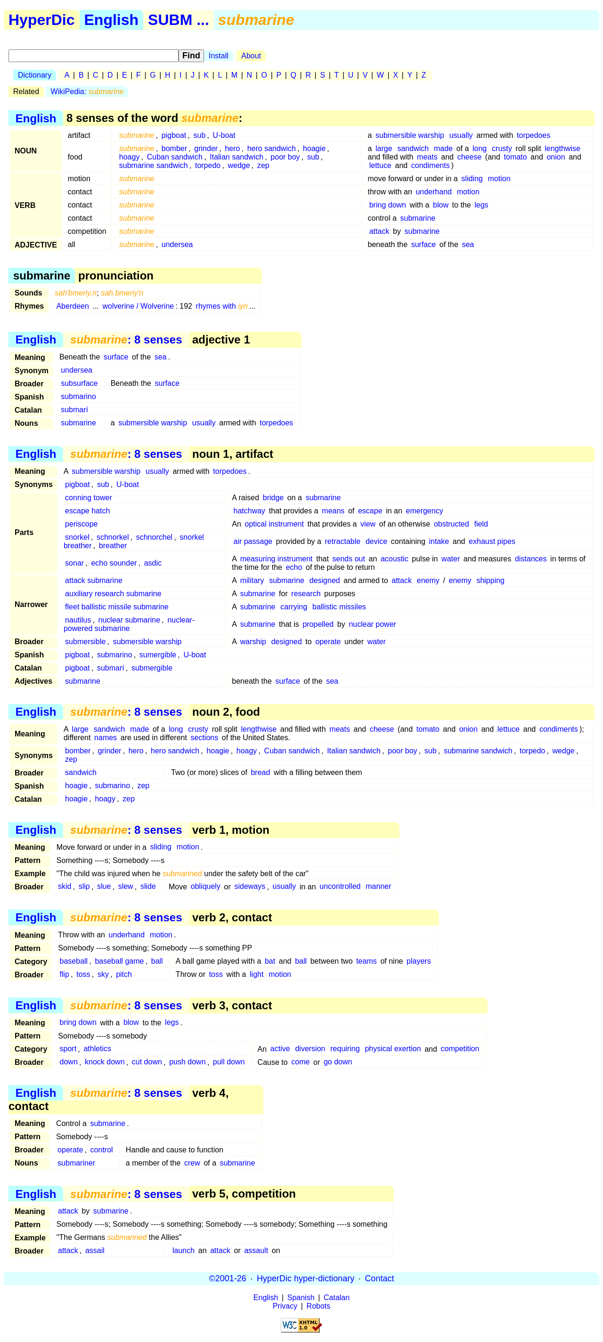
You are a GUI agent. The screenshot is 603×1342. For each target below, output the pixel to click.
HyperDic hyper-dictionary (305, 1278)
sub (200, 135)
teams (366, 961)
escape (370, 511)
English (111, 19)
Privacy (285, 1306)
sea (468, 244)
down (69, 1062)
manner (378, 887)
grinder (206, 148)
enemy (428, 580)
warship (253, 642)
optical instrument (274, 524)
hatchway (249, 511)
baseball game (119, 961)
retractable (343, 541)
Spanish (301, 1298)
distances (531, 559)
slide (148, 887)
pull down (229, 1062)
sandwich (413, 148)
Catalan (337, 1298)
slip (84, 887)
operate (328, 642)
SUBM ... (178, 19)
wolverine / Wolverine (138, 306)
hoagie (314, 148)
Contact (379, 1278)
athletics (97, 1049)
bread (260, 772)
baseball (74, 961)
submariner (76, 1163)
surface (423, 244)
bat (270, 961)
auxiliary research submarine (113, 594)
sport (68, 1049)
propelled (318, 624)
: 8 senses (126, 339)
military (252, 580)
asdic (153, 563)
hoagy (129, 157)
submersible (85, 642)
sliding (471, 179)
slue (104, 887)
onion (555, 157)
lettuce (380, 165)
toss (83, 974)
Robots (319, 1306)
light (256, 974)
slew (125, 887)
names (105, 738)
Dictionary (34, 75)
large (383, 148)
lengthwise (562, 148)
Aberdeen (72, 306)
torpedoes (533, 135)
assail (95, 1250)
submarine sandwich (153, 165)
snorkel (77, 537)
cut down (147, 1062)
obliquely (205, 887)
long (480, 148)
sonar (74, 563)
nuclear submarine (129, 620)
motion (499, 179)
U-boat (224, 135)
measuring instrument (276, 559)
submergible (151, 668)
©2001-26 (227, 1278)
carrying (293, 607)
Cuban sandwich (175, 157)
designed (325, 580)
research (305, 594)
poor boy (285, 157)
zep (263, 165)
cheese (469, 157)
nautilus (78, 620)
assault (256, 1250)
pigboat (174, 135)
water (450, 559)
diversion (310, 1049)
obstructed (451, 524)
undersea (177, 244)
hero (232, 148)
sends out (349, 559)
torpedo (207, 165)
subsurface (79, 383)
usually (461, 135)
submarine (418, 218)
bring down (387, 205)
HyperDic (41, 19)
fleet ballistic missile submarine (117, 607)
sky (103, 974)
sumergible (157, 655)
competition (460, 1049)
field (481, 524)
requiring (344, 1049)
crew (192, 1163)
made (443, 148)
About (251, 56)
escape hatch (87, 511)
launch (183, 1250)
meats (427, 157)
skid (64, 887)
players (419, 961)
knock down (105, 1062)
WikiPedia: (87, 92)
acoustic (394, 559)
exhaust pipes (492, 541)
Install (218, 56)
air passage (252, 541)
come (300, 1062)
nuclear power (372, 624)
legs (481, 205)
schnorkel (113, 537)
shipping (490, 580)
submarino (78, 396)
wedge (239, 165)
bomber (174, 148)
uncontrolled (339, 887)
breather (113, 546)
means (333, 511)
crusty (502, 148)
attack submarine (93, 580)
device (376, 541)
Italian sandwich (236, 157)
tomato (515, 157)
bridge (273, 498)
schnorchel (154, 537)
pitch (124, 974)
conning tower (88, 498)
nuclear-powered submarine (129, 624)
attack (379, 231)
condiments (430, 165)
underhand (434, 192)
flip (64, 974)
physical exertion (393, 1049)
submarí (74, 410)
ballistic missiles (339, 607)
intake (439, 541)
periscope (81, 524)
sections (205, 738)
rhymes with (222, 306)
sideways (249, 887)
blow (440, 205)
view (367, 524)
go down (338, 1062)
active (280, 1049)
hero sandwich (271, 148)
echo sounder (114, 563)
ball (157, 961)
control (101, 1150)
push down (187, 1062)
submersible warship (409, 135)
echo (294, 567)
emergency (424, 511)
